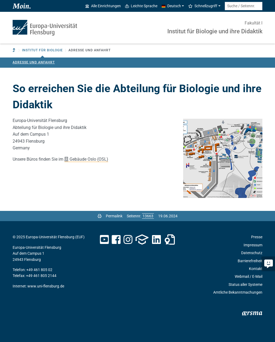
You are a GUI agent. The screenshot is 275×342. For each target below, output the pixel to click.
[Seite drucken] (100, 216)
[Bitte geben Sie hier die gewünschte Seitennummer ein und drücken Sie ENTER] (148, 216)
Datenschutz (251, 253)
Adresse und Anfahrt (34, 62)
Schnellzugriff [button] (202, 6)
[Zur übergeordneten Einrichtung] (14, 50)
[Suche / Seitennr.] (243, 6)
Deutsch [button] (171, 6)
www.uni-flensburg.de (45, 286)
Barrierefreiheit (250, 261)
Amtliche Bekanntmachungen (237, 292)
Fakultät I (253, 23)
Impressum (253, 245)
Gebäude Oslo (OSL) (89, 159)
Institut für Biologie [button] (42, 50)
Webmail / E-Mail (248, 276)
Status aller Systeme (245, 284)
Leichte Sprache (141, 6)
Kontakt (255, 269)
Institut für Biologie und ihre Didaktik (214, 31)
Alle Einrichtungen (103, 6)
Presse (256, 237)
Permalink (114, 216)
